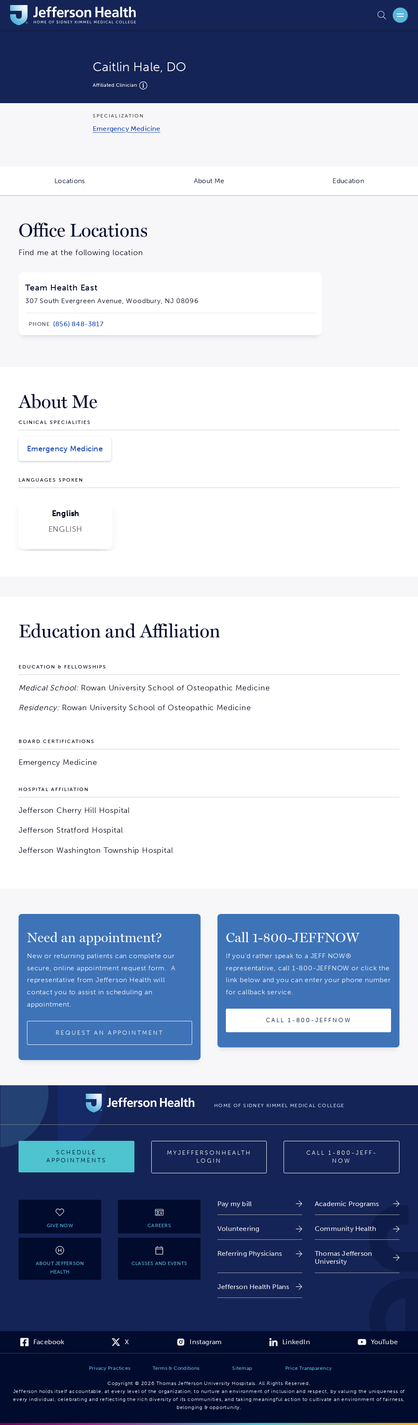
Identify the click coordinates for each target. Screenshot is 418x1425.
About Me (236, 186)
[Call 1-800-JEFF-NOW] (341, 1157)
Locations (96, 186)
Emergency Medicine (65, 448)
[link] (127, 129)
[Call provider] (308, 1020)
